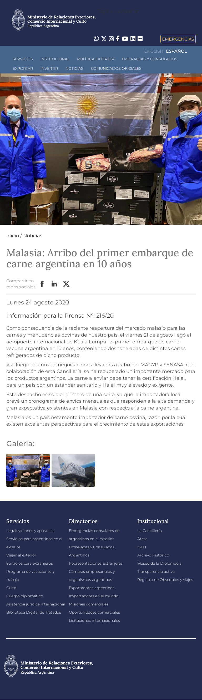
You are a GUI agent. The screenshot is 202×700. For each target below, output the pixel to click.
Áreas (142, 538)
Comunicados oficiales (116, 68)
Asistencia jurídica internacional (35, 604)
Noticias (74, 68)
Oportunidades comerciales (94, 612)
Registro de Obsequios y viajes (165, 579)
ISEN (141, 547)
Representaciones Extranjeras (96, 563)
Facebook (42, 284)
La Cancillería (149, 530)
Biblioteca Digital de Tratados (33, 612)
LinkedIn (54, 284)
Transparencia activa (156, 571)
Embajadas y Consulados (149, 59)
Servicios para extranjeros (29, 563)
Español (176, 51)
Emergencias (178, 39)
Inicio (12, 236)
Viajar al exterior (21, 555)
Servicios (23, 59)
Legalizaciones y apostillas (30, 530)
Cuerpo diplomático (24, 596)
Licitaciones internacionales (94, 620)
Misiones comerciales (88, 604)
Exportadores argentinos (91, 587)
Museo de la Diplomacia (159, 563)
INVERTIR (49, 68)
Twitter (66, 284)
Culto (11, 587)
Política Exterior (95, 59)
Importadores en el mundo (93, 596)
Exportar (23, 68)
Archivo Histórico (153, 555)
